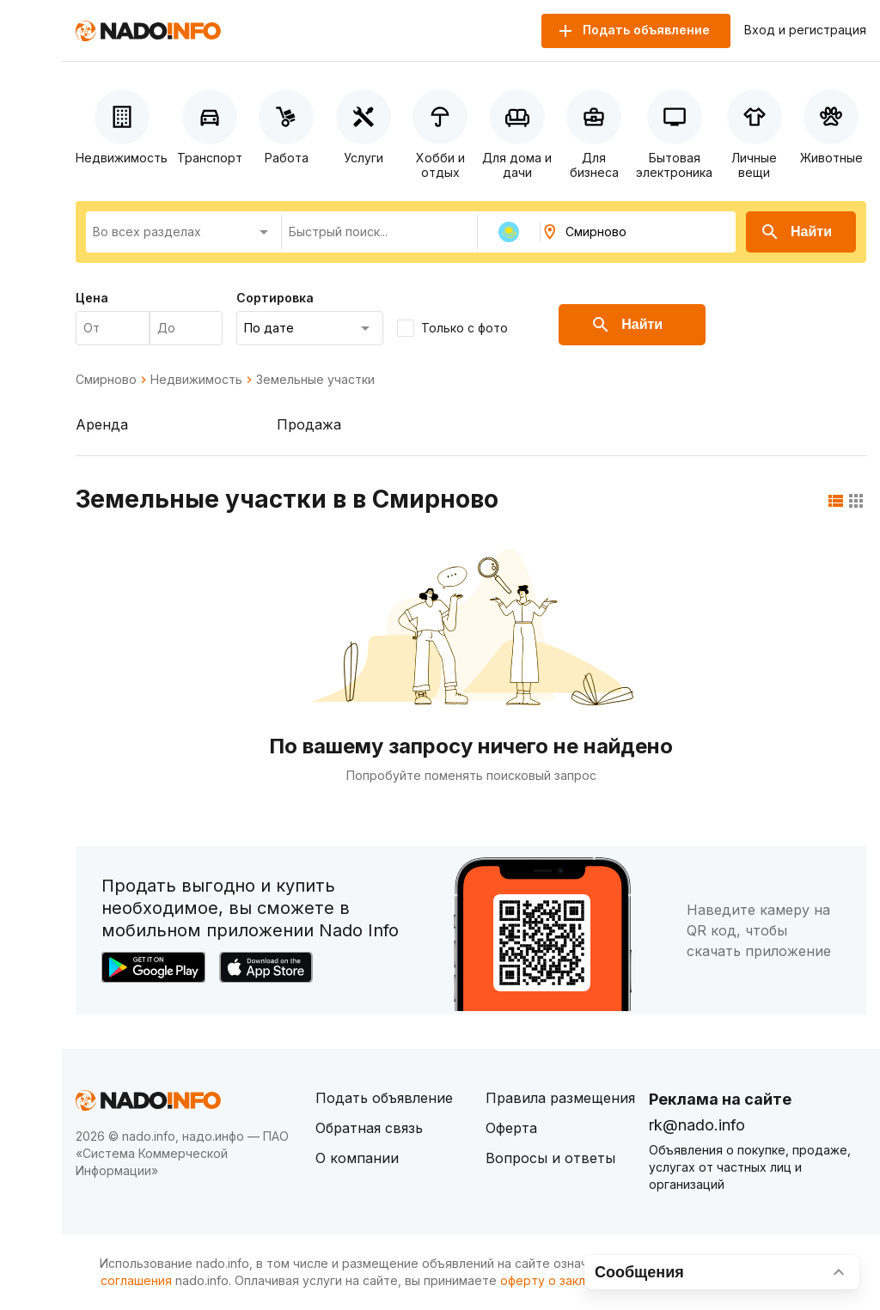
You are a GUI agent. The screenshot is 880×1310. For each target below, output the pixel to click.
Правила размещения (560, 1097)
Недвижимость (196, 380)
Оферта (511, 1127)
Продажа (309, 424)
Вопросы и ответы (550, 1158)
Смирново (106, 380)
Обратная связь (369, 1127)
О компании (357, 1158)
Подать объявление (384, 1097)
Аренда (102, 424)
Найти (796, 232)
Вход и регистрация (805, 30)
